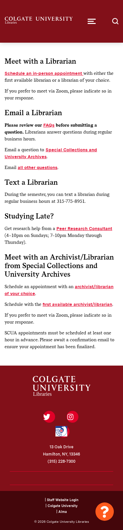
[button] (92, 21)
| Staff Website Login (61, 500)
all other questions (37, 167)
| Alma (61, 512)
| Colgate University (61, 506)
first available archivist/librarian (77, 304)
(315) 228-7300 (61, 461)
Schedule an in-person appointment (44, 73)
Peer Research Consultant (84, 228)
